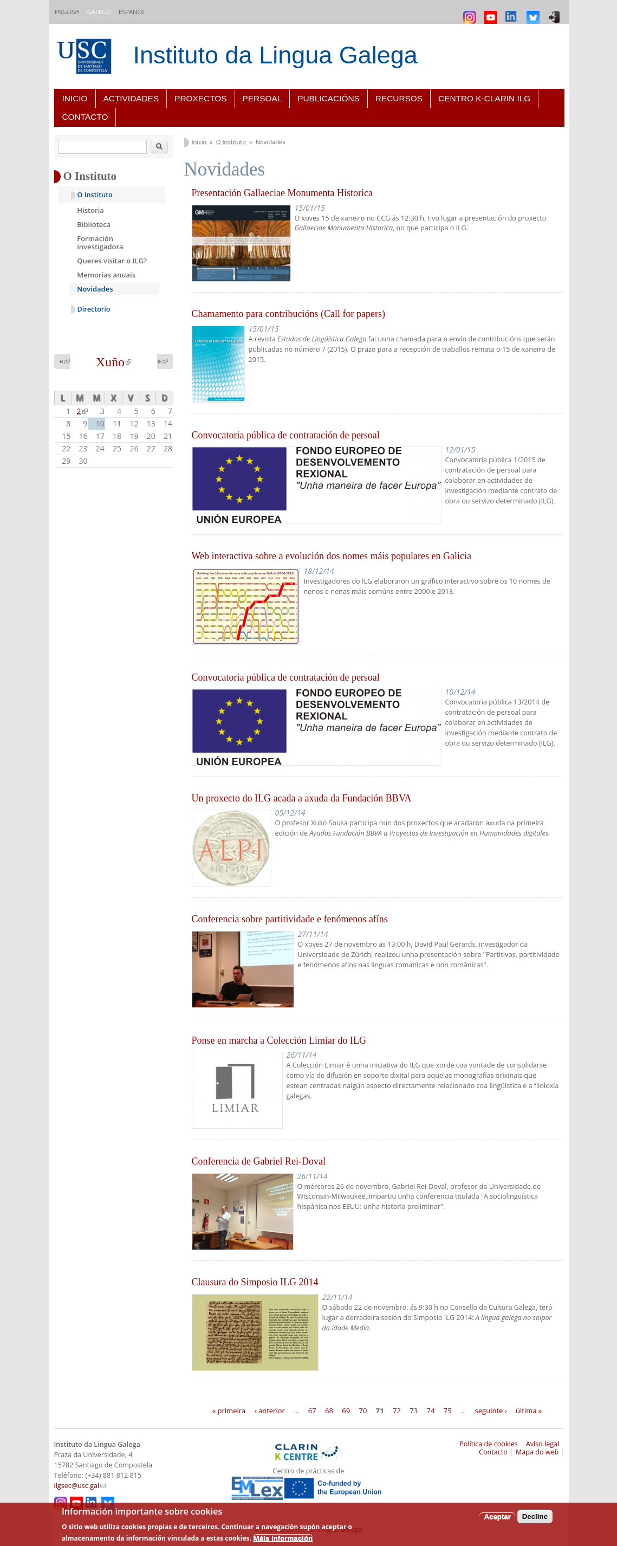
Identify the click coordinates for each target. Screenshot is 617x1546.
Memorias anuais (106, 275)
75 (448, 1410)
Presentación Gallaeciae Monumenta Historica (282, 192)
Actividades (131, 98)
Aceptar (497, 1516)
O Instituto (231, 142)
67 (312, 1410)
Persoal (262, 98)
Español (132, 12)
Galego (99, 12)
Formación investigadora (100, 243)
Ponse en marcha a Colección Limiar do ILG (279, 1040)
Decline (535, 1516)
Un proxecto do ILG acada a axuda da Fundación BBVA (302, 798)
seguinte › (491, 1410)
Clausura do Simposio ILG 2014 (255, 1282)
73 (414, 1410)
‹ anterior (270, 1410)
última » (529, 1410)
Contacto (85, 116)
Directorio (94, 309)
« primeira (229, 1410)
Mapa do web (537, 1452)
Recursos (399, 98)
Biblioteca (94, 224)
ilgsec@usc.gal (80, 1485)
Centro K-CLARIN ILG (484, 98)
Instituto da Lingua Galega (275, 55)
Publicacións (328, 98)
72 (397, 1410)
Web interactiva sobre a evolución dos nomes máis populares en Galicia (331, 556)
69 (346, 1410)
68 (329, 1410)
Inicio (75, 98)
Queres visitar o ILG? (112, 261)
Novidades (95, 289)
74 (431, 1410)
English (67, 12)
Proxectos (200, 98)
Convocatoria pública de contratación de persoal (286, 435)
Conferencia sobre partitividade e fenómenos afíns (290, 919)
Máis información (283, 1538)
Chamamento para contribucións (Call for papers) (288, 313)
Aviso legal (543, 1444)
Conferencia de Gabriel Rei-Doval (259, 1161)
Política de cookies (488, 1444)
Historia (90, 210)
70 (363, 1410)
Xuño (113, 362)
